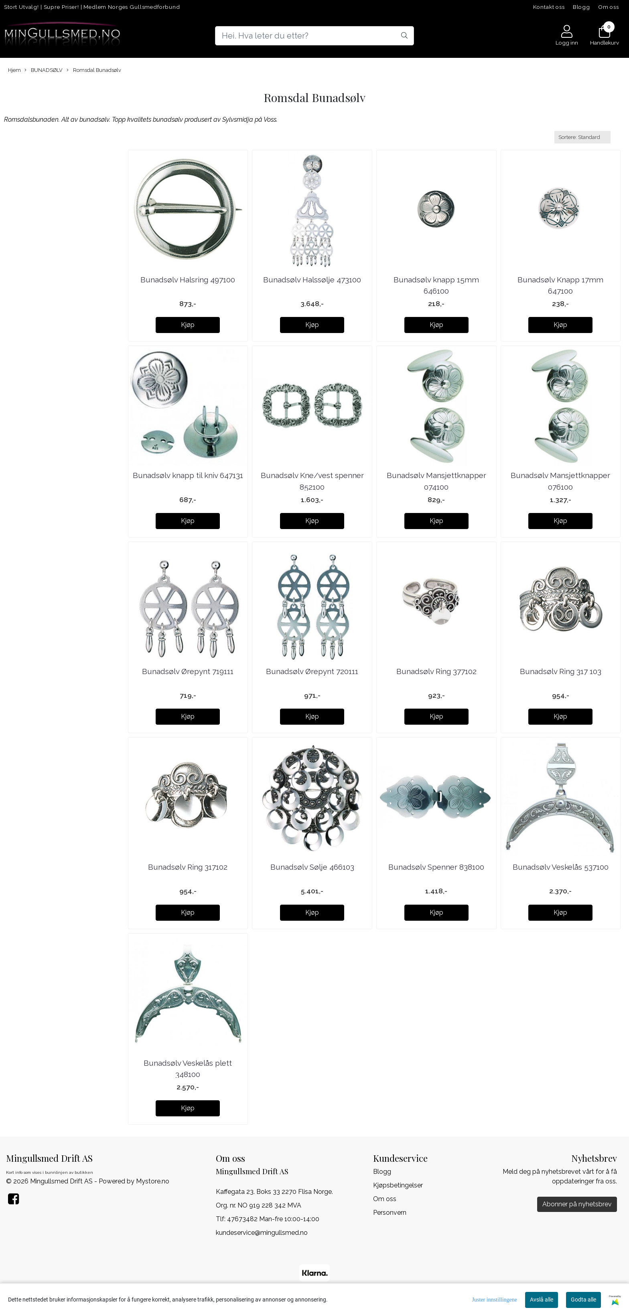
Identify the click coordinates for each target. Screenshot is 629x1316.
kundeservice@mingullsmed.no (262, 1232)
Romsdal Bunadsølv (94, 70)
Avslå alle (541, 1299)
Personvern (389, 1212)
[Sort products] (582, 137)
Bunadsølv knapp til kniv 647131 (188, 475)
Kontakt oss (549, 7)
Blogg (581, 7)
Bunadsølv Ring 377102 (436, 671)
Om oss (608, 7)
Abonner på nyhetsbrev (577, 1204)
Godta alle (583, 1299)
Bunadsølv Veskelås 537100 (561, 866)
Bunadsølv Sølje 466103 (312, 866)
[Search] (314, 35)
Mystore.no (152, 1181)
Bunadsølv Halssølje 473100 (312, 279)
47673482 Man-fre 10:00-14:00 (273, 1219)
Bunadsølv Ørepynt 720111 (312, 671)
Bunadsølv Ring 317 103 (560, 671)
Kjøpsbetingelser (398, 1185)
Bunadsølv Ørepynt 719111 (187, 671)
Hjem (14, 70)
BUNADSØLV (43, 70)
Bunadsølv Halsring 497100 (187, 279)
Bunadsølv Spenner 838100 (436, 866)
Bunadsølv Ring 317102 (187, 866)
